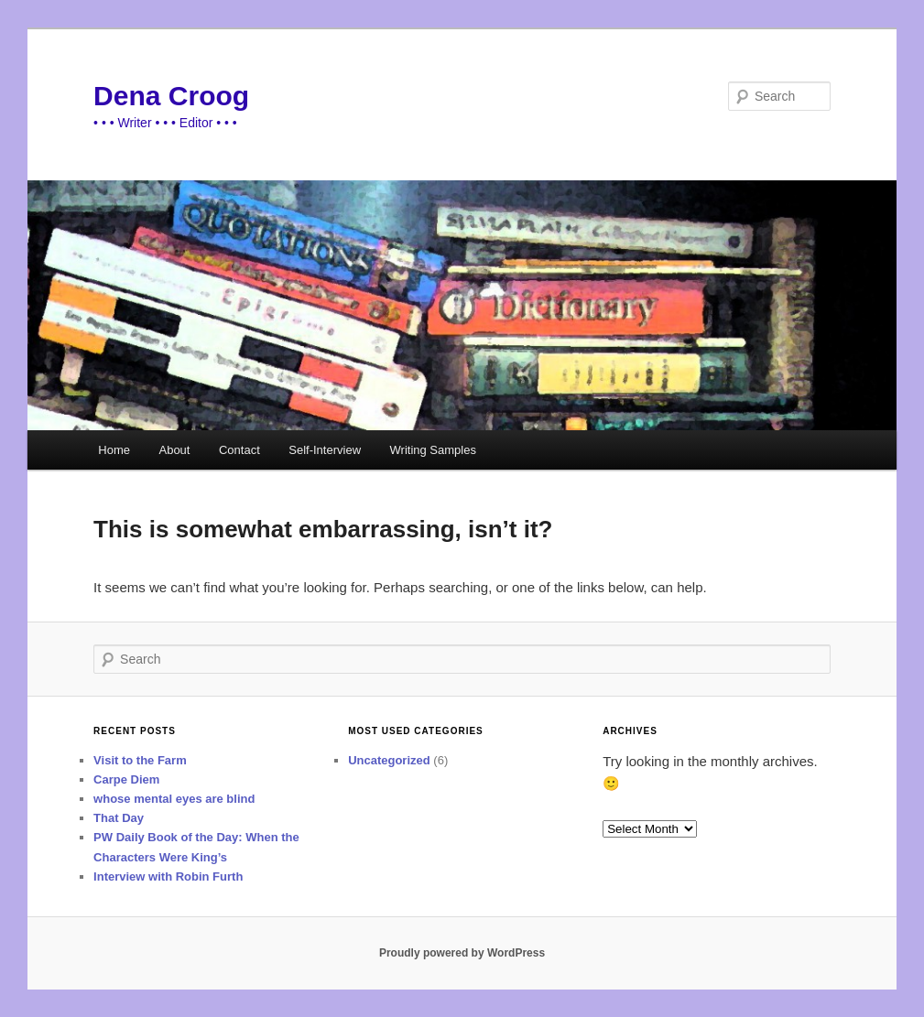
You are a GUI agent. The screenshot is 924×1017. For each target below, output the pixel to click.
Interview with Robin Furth (168, 876)
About (174, 450)
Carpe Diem (126, 779)
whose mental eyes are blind (174, 799)
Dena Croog (171, 96)
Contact (239, 450)
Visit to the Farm (140, 760)
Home (114, 450)
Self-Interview (324, 450)
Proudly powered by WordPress (462, 953)
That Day (118, 818)
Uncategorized (389, 760)
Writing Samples (433, 450)
